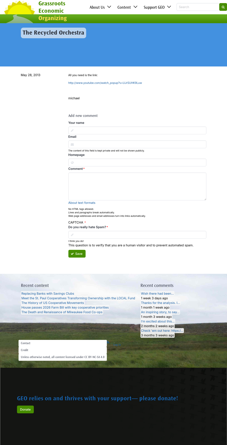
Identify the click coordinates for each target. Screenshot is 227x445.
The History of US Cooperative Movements (52, 303)
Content (124, 8)
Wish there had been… (157, 293)
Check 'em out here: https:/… (162, 331)
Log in (117, 344)
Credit (24, 350)
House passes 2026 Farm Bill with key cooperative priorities (65, 307)
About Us (97, 8)
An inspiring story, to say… (160, 312)
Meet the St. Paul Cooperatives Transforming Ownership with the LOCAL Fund (78, 298)
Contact (25, 343)
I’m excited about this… (158, 321)
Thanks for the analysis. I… (160, 303)
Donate (25, 409)
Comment (75, 169)
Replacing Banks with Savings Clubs (47, 293)
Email (72, 137)
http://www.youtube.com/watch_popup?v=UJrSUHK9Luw (105, 82)
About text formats (81, 203)
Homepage (76, 155)
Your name (76, 123)
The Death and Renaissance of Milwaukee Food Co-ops (62, 312)
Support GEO (154, 8)
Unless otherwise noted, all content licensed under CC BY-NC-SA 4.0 (63, 357)
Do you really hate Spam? (87, 227)
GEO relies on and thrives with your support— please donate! (97, 399)
